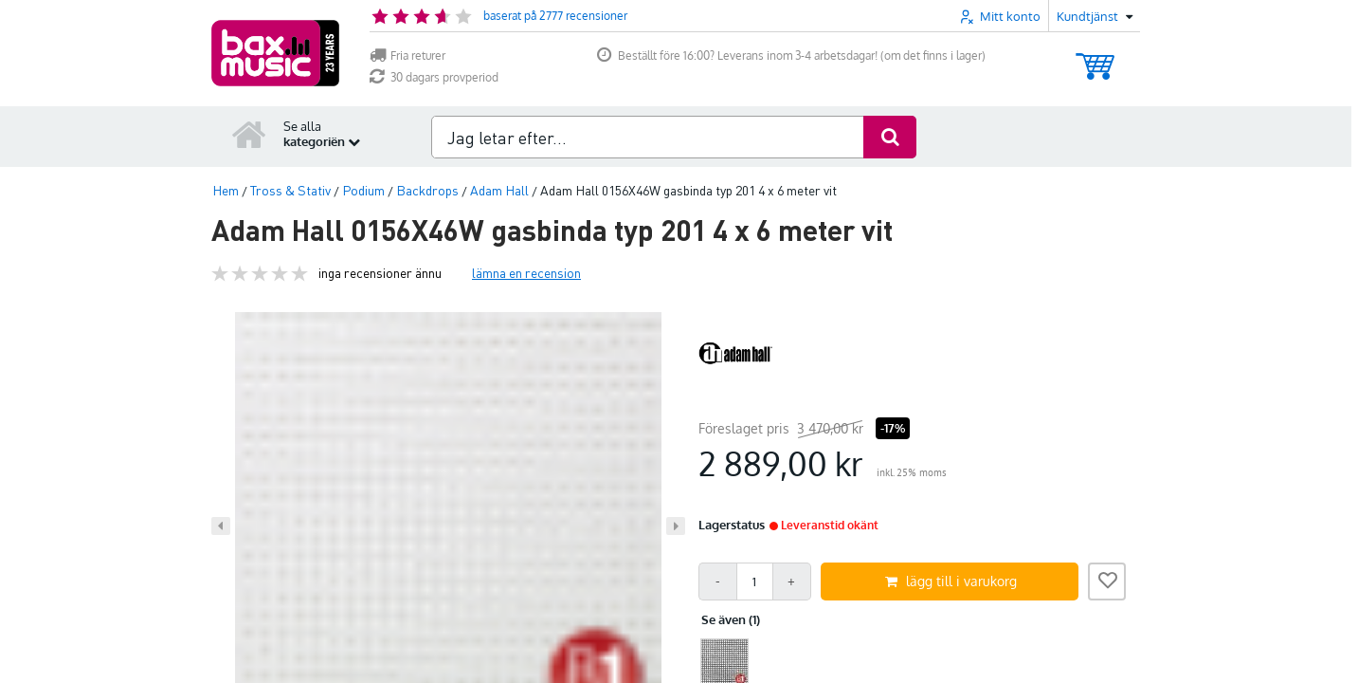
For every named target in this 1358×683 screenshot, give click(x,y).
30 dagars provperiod (434, 77)
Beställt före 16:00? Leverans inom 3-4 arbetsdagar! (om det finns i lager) (791, 55)
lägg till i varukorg (951, 581)
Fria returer (407, 55)
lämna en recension (526, 273)
